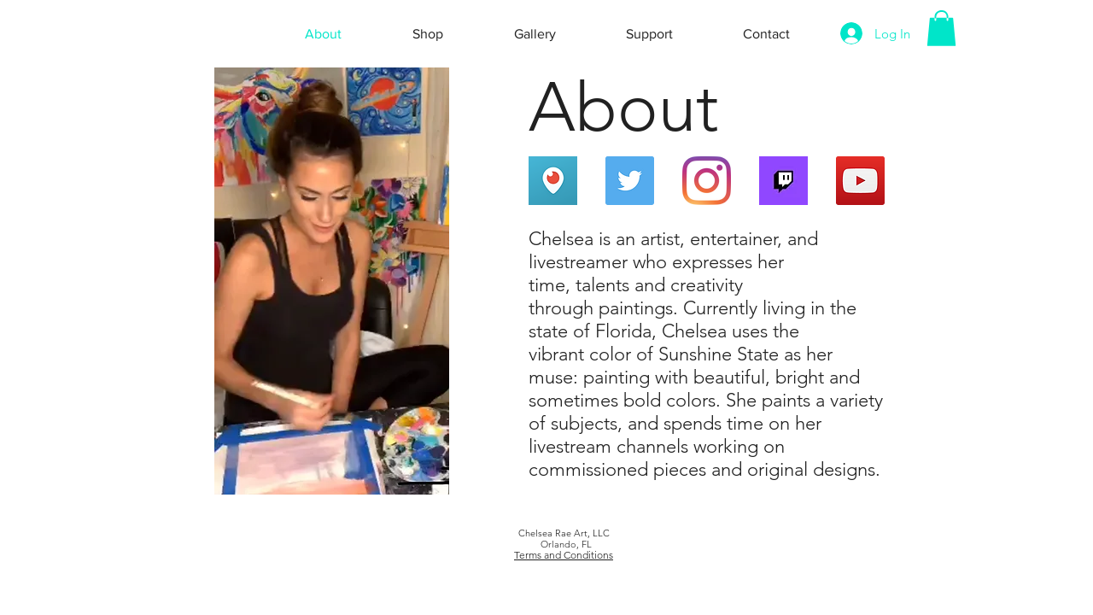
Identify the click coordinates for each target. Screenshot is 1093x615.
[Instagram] (706, 180)
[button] (941, 28)
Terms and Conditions (563, 554)
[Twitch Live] (783, 180)
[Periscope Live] (553, 180)
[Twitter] (629, 180)
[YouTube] (860, 180)
